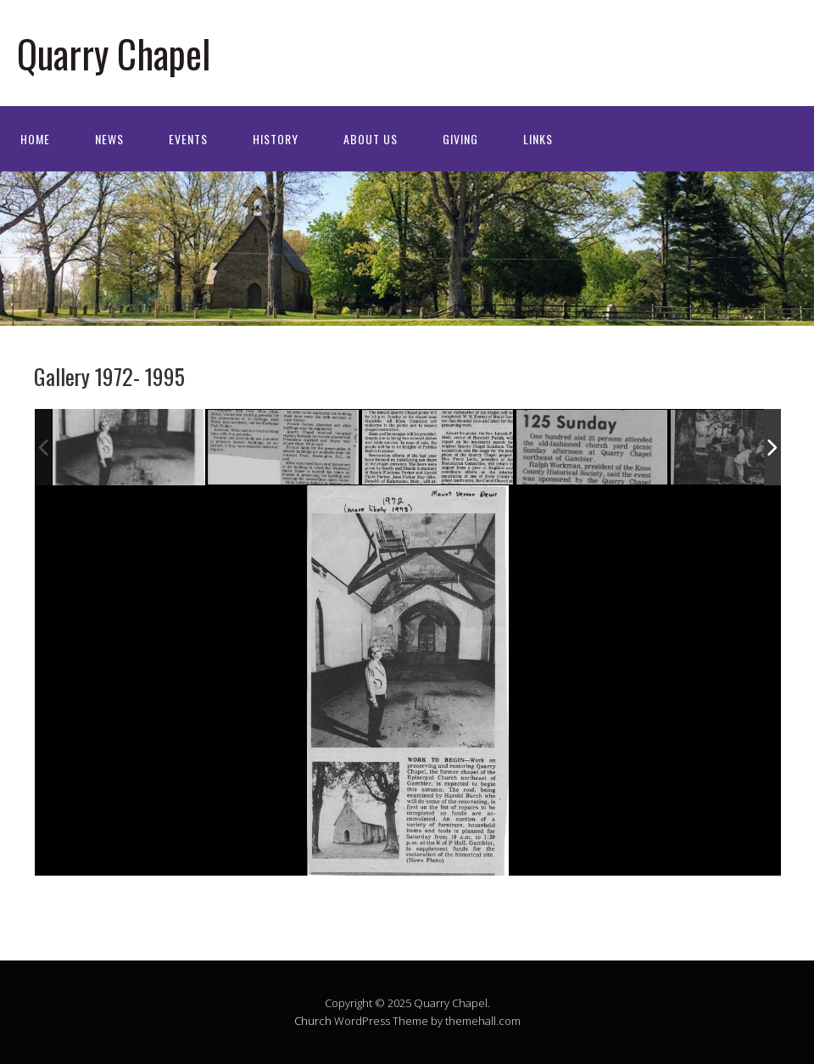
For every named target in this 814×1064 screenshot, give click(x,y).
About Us (370, 139)
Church (313, 1020)
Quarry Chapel (113, 53)
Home (35, 139)
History (275, 139)
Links (538, 139)
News (109, 139)
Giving (460, 139)
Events (188, 139)
